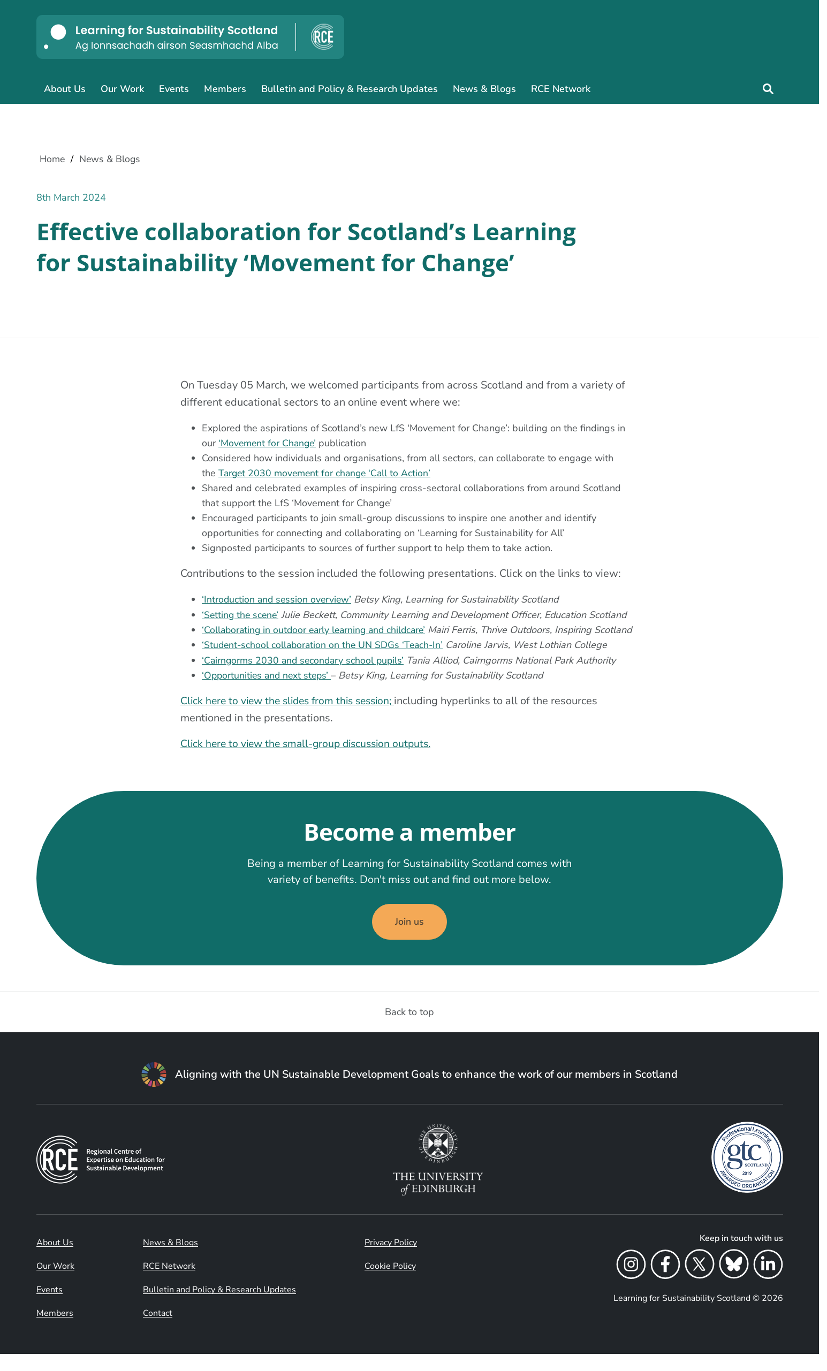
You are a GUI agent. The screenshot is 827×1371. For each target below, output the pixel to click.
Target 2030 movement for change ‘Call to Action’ (326, 473)
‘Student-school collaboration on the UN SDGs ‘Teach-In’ (325, 659)
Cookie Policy (390, 1283)
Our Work (122, 88)
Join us (409, 938)
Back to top (409, 1029)
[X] (700, 1283)
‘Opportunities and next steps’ (268, 689)
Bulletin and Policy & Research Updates (349, 88)
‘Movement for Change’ (268, 443)
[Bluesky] (734, 1283)
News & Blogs (484, 88)
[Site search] (768, 89)
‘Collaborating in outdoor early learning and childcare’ (317, 629)
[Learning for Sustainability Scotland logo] (190, 37)
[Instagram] (631, 1283)
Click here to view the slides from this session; (292, 715)
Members (225, 88)
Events (174, 88)
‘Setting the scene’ (241, 614)
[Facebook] (665, 1283)
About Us (65, 88)
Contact (157, 1330)
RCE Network (560, 88)
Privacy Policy (391, 1260)
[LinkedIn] (768, 1283)
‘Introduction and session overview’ (278, 599)
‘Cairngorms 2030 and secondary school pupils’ (305, 674)
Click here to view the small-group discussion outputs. (310, 758)
